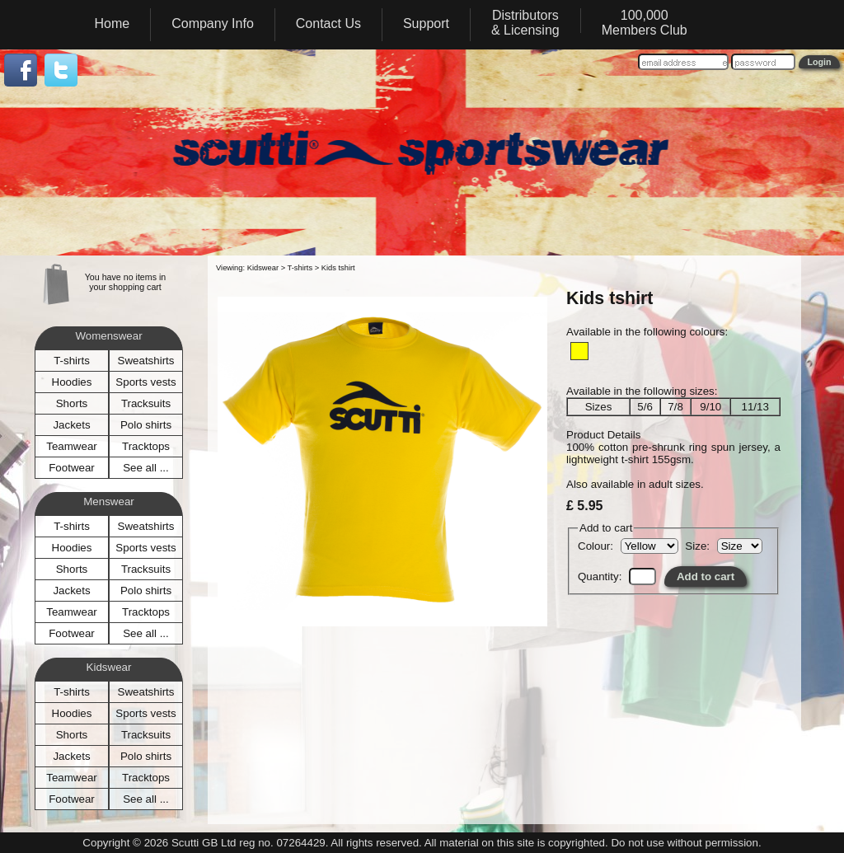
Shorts (72, 403)
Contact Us (328, 23)
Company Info (212, 23)
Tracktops (146, 446)
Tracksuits (146, 403)
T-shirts (72, 360)
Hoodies (72, 382)
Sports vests (145, 382)
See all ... (146, 468)
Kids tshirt (338, 268)
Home (112, 23)
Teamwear (71, 446)
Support (426, 23)
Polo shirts (145, 425)
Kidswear (263, 268)
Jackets (71, 425)
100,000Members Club (644, 22)
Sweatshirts (146, 360)
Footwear (72, 468)
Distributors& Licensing (525, 22)
